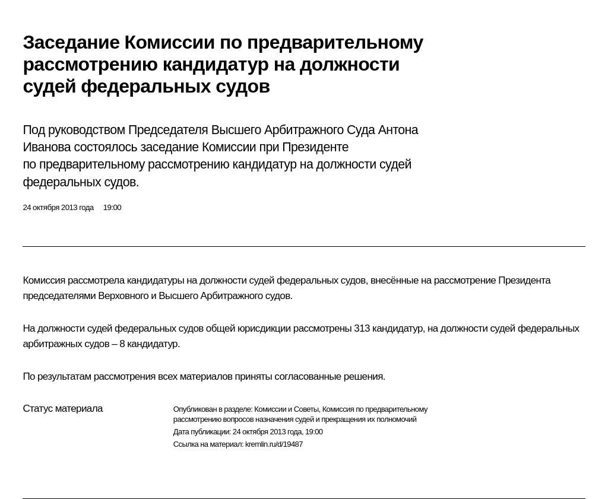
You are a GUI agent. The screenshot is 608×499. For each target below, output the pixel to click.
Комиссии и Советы (286, 409)
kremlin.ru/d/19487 (274, 444)
